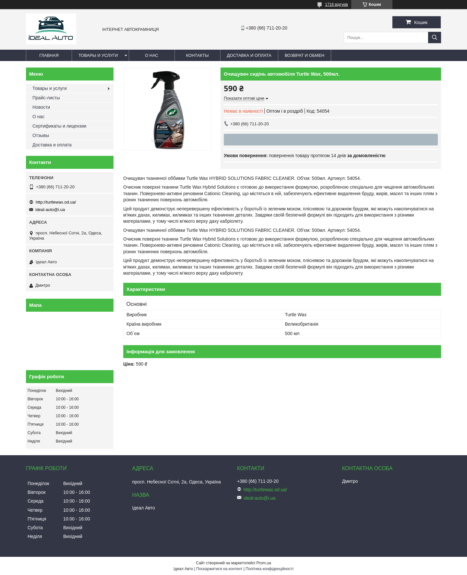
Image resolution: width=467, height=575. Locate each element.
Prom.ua (264, 563)
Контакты (197, 55)
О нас (151, 55)
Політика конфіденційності (269, 569)
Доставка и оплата (249, 55)
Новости (41, 107)
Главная (49, 55)
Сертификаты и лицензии (59, 126)
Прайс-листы (46, 97)
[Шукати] (434, 37)
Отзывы (40, 135)
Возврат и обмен (304, 55)
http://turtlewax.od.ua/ (56, 202)
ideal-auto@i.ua (50, 209)
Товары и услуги (98, 55)
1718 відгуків (336, 4)
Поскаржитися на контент (219, 569)
